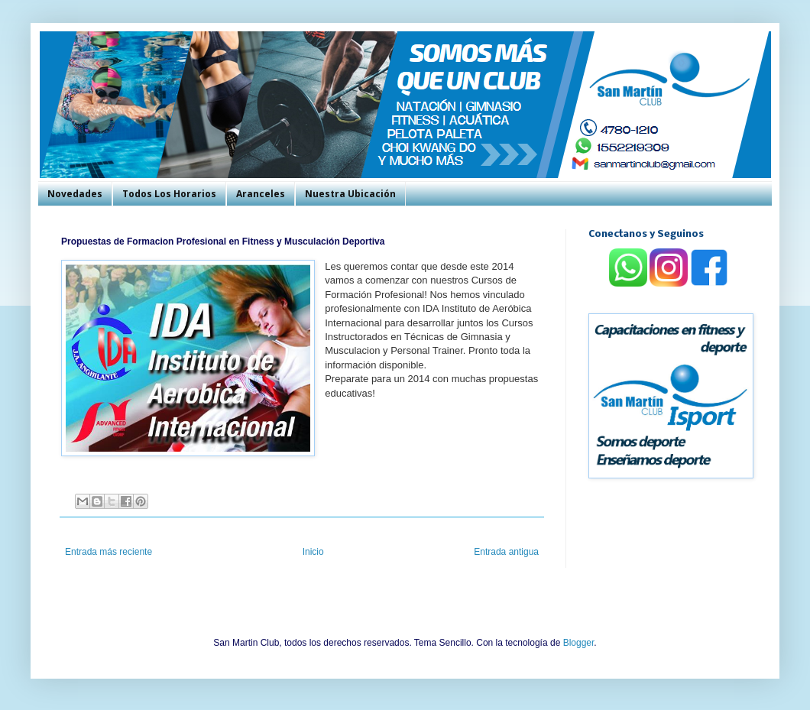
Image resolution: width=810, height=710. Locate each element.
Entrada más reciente (108, 551)
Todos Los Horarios (169, 193)
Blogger (579, 642)
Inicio (313, 551)
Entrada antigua (506, 551)
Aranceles (260, 193)
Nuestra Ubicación (350, 193)
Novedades (74, 193)
